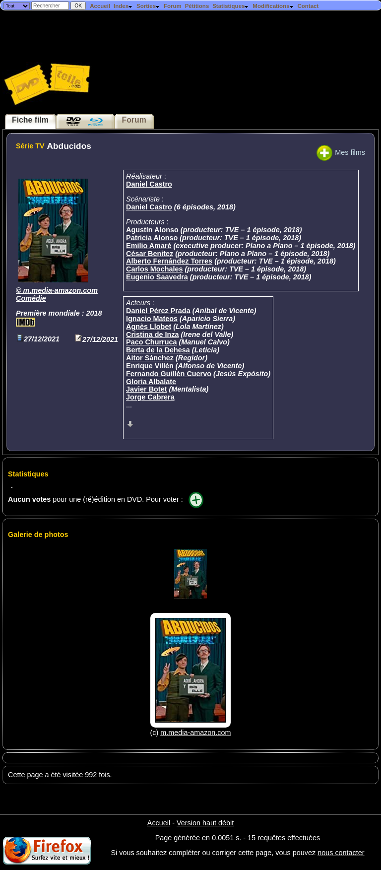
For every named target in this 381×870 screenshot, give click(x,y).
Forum (173, 6)
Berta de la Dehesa (158, 350)
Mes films (341, 152)
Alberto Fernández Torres (169, 261)
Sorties (148, 6)
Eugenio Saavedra (157, 277)
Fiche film (30, 120)
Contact (307, 6)
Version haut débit (205, 823)
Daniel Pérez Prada (158, 311)
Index (123, 6)
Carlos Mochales (154, 269)
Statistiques (230, 6)
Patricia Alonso (152, 238)
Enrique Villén (150, 366)
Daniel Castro (149, 184)
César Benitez (149, 254)
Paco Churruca (151, 342)
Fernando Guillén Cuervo (168, 374)
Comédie (31, 298)
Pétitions (197, 6)
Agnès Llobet (148, 327)
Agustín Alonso (152, 230)
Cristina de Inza (152, 334)
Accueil (100, 6)
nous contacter (341, 853)
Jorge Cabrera (150, 397)
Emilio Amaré (148, 246)
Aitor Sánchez (150, 358)
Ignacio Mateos (152, 319)
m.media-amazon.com (60, 290)
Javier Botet (146, 389)
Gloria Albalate (151, 382)
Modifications (273, 6)
